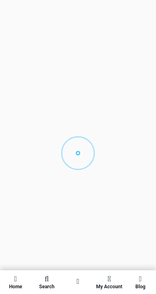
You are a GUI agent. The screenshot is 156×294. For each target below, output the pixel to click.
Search (46, 282)
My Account (109, 282)
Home (15, 282)
